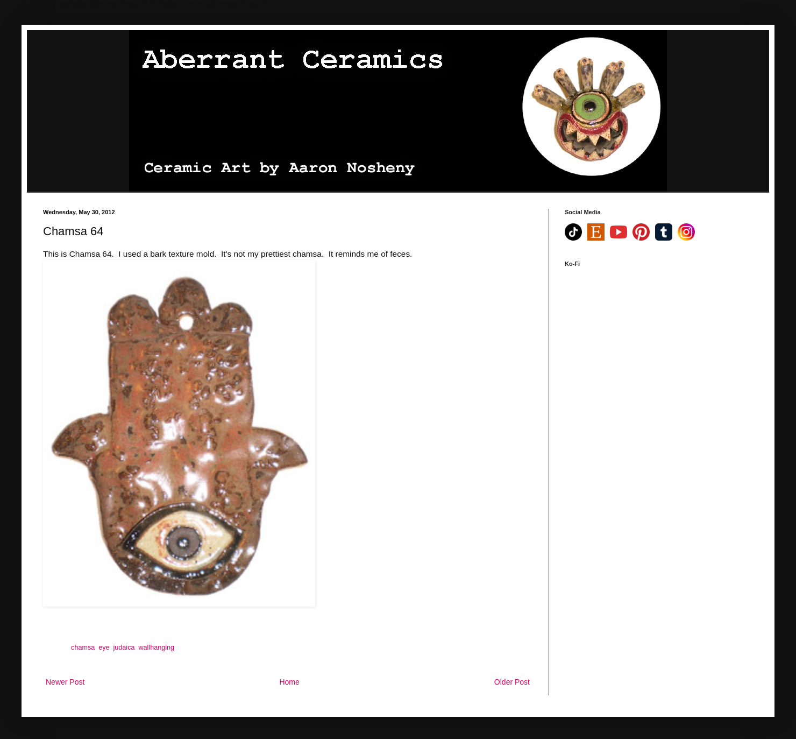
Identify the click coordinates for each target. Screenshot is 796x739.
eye (103, 647)
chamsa (83, 647)
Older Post (512, 682)
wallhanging (156, 647)
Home (289, 682)
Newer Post (65, 682)
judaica (124, 647)
